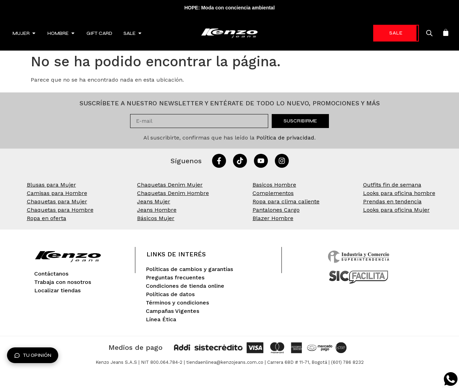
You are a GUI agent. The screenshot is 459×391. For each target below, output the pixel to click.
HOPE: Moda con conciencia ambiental (229, 7)
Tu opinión (32, 355)
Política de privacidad (285, 137)
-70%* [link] (384, 33)
